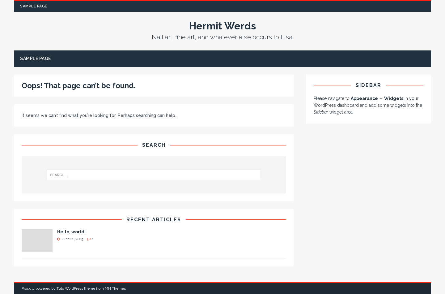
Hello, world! (71, 231)
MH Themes (115, 288)
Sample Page (33, 6)
